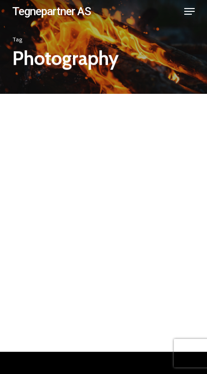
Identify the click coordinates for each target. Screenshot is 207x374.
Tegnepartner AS (51, 11)
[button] (189, 11)
